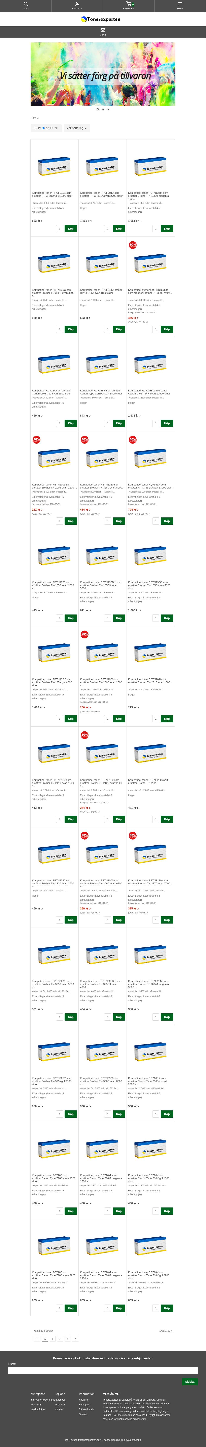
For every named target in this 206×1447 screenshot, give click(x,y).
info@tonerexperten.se (43, 1399)
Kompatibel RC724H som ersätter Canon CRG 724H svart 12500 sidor (149, 392)
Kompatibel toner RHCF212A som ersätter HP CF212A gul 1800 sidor (52, 194)
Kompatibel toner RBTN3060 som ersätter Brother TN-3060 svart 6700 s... (101, 883)
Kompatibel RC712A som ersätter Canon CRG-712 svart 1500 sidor (51, 392)
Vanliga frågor (38, 1409)
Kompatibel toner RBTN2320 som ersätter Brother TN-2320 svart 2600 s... (53, 883)
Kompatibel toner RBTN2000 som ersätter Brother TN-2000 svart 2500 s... (101, 682)
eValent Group (133, 1440)
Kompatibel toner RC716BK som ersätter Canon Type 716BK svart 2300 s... (147, 1081)
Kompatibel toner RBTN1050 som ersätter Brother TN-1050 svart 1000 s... (53, 585)
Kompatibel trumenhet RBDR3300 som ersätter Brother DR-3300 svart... (150, 291)
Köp (71, 228)
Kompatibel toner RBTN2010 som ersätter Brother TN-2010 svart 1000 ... (150, 681)
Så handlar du (86, 1409)
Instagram (60, 1404)
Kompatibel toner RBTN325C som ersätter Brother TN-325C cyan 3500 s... (53, 292)
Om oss (83, 1414)
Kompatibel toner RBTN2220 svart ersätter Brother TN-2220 (148, 781)
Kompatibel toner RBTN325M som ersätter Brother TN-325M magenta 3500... (148, 984)
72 (54, 128)
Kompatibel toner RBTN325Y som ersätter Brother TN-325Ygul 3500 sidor (51, 1081)
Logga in (77, 9)
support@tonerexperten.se (85, 1440)
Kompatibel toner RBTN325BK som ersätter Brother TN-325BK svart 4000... (100, 984)
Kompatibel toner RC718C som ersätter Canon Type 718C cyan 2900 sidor (53, 1275)
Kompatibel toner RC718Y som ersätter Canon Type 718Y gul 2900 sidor (148, 1275)
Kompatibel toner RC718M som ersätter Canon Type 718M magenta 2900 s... (101, 1275)
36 (45, 128)
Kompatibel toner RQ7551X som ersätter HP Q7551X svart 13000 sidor (150, 486)
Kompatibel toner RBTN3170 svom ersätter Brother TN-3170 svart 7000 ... (150, 882)
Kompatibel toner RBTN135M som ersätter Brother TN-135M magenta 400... (148, 195)
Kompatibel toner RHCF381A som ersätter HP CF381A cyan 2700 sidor (101, 194)
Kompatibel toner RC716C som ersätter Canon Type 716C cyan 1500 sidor (53, 1178)
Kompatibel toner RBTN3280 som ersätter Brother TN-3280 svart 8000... (102, 486)
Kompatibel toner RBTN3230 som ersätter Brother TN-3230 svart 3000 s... (53, 984)
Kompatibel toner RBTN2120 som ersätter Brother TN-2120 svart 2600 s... (101, 783)
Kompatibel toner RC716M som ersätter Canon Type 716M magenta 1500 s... (101, 1178)
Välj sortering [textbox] (75, 128)
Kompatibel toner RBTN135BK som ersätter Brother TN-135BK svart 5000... (100, 585)
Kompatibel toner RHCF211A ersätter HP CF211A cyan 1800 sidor (101, 291)
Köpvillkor (36, 1404)
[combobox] (77, 128)
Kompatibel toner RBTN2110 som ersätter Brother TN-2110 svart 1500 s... (53, 783)
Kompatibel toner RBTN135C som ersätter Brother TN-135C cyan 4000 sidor (149, 585)
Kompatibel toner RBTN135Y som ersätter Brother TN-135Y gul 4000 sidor (52, 682)
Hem (33, 117)
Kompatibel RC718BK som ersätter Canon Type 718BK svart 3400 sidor (101, 392)
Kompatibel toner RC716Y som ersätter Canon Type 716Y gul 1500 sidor (148, 1178)
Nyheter (59, 1409)
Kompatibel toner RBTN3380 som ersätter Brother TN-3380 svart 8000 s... (101, 1081)
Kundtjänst (84, 1404)
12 (37, 128)
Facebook (60, 1399)
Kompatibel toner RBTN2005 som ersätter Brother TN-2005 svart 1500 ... (54, 486)
